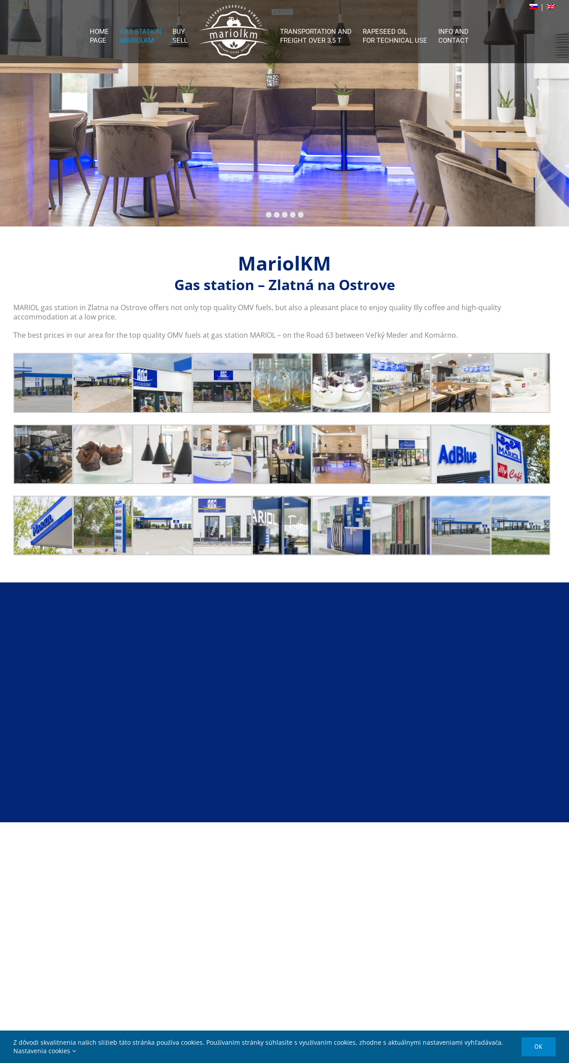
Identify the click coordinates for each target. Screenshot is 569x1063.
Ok (538, 1047)
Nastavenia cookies (44, 1051)
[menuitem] (105, 31)
